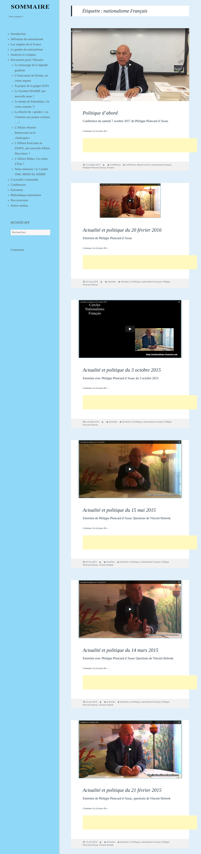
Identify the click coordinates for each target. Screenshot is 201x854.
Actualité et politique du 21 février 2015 (122, 790)
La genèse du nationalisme (27, 49)
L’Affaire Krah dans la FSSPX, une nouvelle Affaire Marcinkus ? (32, 148)
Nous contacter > (16, 16)
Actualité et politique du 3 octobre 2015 (122, 370)
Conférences (18, 184)
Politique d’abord (100, 113)
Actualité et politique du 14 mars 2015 (120, 650)
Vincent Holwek (106, 565)
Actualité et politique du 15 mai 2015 (119, 510)
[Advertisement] (140, 145)
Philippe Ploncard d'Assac (94, 167)
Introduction (18, 33)
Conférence (115, 164)
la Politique (135, 281)
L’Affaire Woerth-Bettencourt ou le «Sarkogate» (26, 132)
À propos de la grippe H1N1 (32, 85)
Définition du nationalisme (27, 39)
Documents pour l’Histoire (27, 59)
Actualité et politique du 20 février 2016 (122, 230)
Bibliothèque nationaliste (26, 195)
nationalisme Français (161, 164)
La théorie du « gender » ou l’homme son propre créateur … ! (32, 117)
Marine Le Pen (143, 164)
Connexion (17, 249)
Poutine (110, 167)
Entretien (112, 281)
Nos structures (19, 200)
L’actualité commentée (24, 179)
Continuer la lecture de (96, 131)
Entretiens (17, 190)
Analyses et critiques (23, 54)
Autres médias (19, 205)
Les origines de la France (26, 44)
